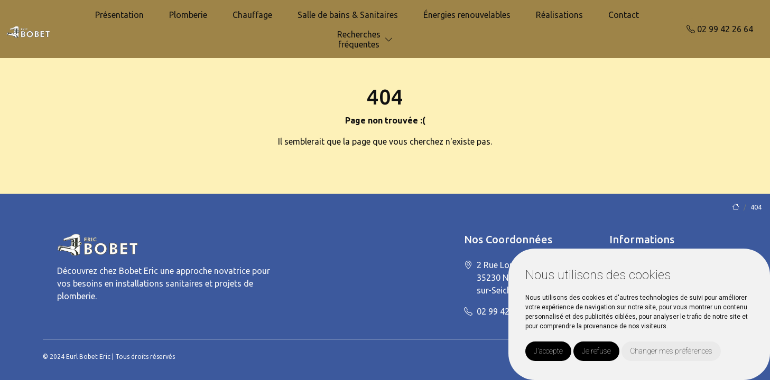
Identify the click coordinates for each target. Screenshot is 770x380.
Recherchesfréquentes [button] (359, 39)
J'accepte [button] (548, 351)
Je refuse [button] (596, 351)
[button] (389, 40)
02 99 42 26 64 (719, 29)
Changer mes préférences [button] (671, 351)
